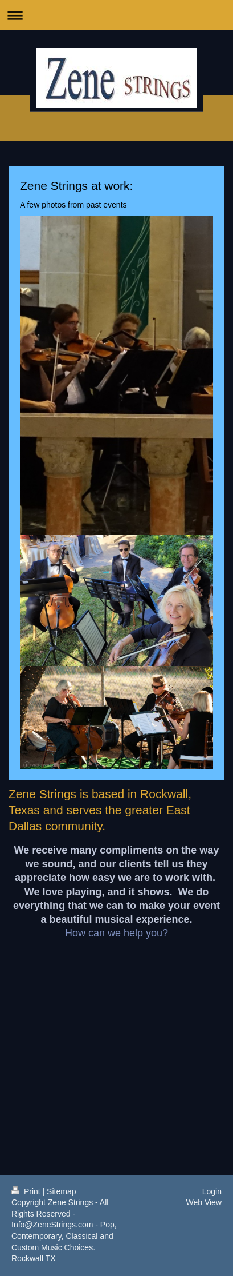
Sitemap (61, 1191)
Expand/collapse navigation (116, 15)
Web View (204, 1202)
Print (27, 1191)
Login (212, 1191)
